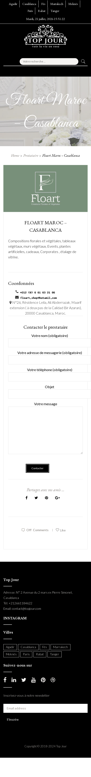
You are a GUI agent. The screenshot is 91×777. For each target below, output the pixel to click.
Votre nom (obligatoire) (49, 339)
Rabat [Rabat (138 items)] (40, 654)
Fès (43, 4)
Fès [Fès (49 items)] (44, 647)
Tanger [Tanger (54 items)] (54, 654)
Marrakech (56, 4)
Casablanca (29, 4)
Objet (49, 390)
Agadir (13, 4)
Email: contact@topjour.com (22, 608)
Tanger (55, 11)
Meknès (73, 4)
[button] (14, 70)
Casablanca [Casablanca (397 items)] (28, 647)
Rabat (41, 11)
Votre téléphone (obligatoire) (49, 373)
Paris (30, 11)
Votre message (45, 431)
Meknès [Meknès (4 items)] (11, 654)
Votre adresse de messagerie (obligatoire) (49, 356)
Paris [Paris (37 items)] (26, 654)
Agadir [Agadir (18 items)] (10, 647)
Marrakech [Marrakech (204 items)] (60, 647)
